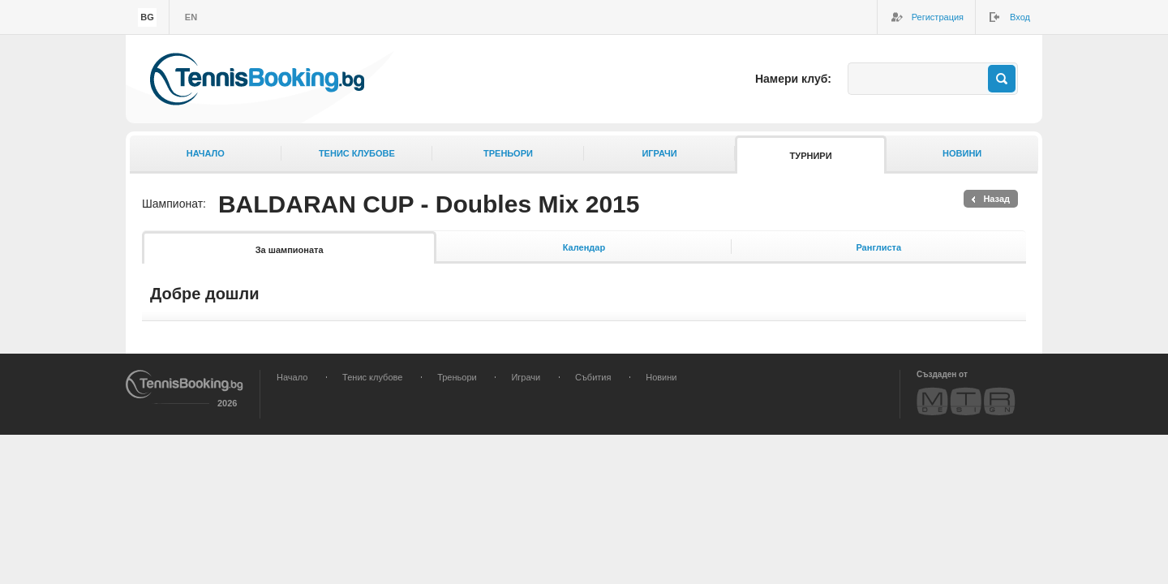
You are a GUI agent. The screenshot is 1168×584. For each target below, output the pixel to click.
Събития (593, 377)
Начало (206, 153)
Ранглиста (878, 247)
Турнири (811, 156)
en (191, 17)
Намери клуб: (793, 78)
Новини (962, 153)
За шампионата (290, 250)
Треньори (508, 153)
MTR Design (966, 401)
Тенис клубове (357, 153)
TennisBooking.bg (257, 79)
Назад (996, 199)
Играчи (659, 153)
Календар (584, 247)
